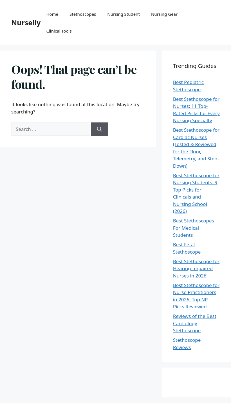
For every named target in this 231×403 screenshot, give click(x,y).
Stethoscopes (82, 14)
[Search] (99, 129)
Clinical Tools (58, 31)
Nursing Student (123, 14)
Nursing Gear (164, 14)
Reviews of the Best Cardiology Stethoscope (194, 323)
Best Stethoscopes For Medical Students (193, 227)
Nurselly (26, 22)
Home (52, 14)
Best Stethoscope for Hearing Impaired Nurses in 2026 (196, 268)
